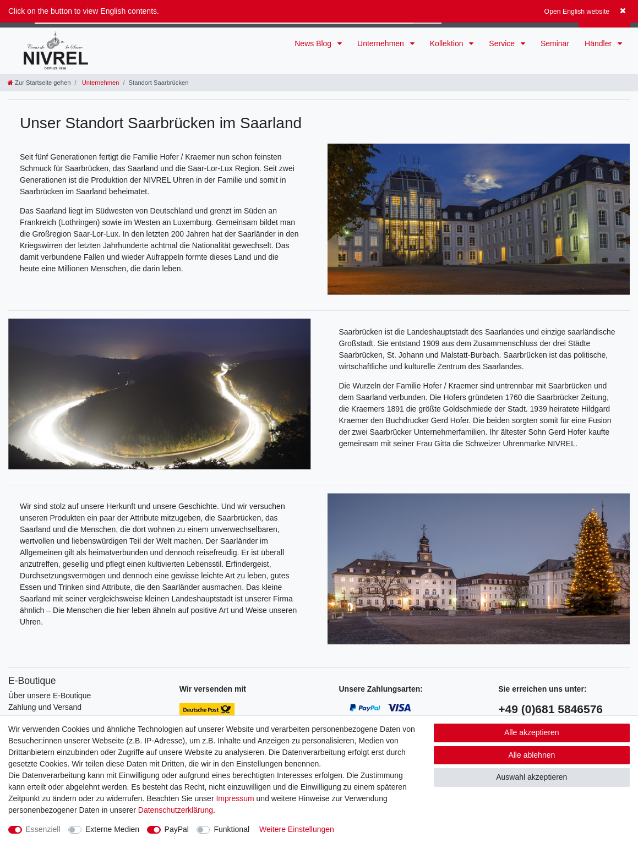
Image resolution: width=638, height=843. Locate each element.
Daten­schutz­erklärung (175, 810)
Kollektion (448, 43)
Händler (599, 43)
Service (503, 43)
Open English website (577, 11)
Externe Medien (112, 829)
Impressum (235, 798)
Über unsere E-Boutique (49, 695)
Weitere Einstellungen (296, 829)
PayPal (177, 829)
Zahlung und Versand (44, 707)
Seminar (555, 43)
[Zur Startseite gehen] (39, 82)
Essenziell (43, 829)
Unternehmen (381, 43)
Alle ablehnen (531, 755)
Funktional (231, 829)
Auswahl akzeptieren (531, 777)
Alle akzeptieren (531, 732)
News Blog (314, 43)
